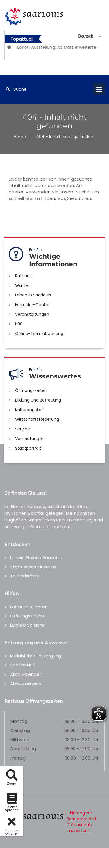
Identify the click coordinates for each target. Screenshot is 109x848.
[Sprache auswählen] (83, 36)
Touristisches (24, 576)
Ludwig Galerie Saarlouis (36, 557)
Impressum (78, 830)
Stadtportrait (28, 448)
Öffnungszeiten (31, 390)
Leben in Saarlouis (33, 295)
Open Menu (99, 89)
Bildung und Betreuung (38, 400)
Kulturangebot (29, 410)
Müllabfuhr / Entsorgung (35, 656)
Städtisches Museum (33, 567)
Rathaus (23, 276)
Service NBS (22, 665)
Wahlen (23, 285)
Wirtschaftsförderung (37, 419)
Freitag (18, 758)
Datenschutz (80, 825)
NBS (18, 324)
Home (20, 136)
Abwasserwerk (25, 683)
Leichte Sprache (27, 625)
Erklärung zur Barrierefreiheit (82, 816)
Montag (18, 721)
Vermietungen (29, 439)
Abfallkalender (25, 674)
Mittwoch (20, 740)
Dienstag (20, 730)
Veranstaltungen (32, 314)
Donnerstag (23, 749)
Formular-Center (32, 305)
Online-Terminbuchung (39, 333)
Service (22, 429)
